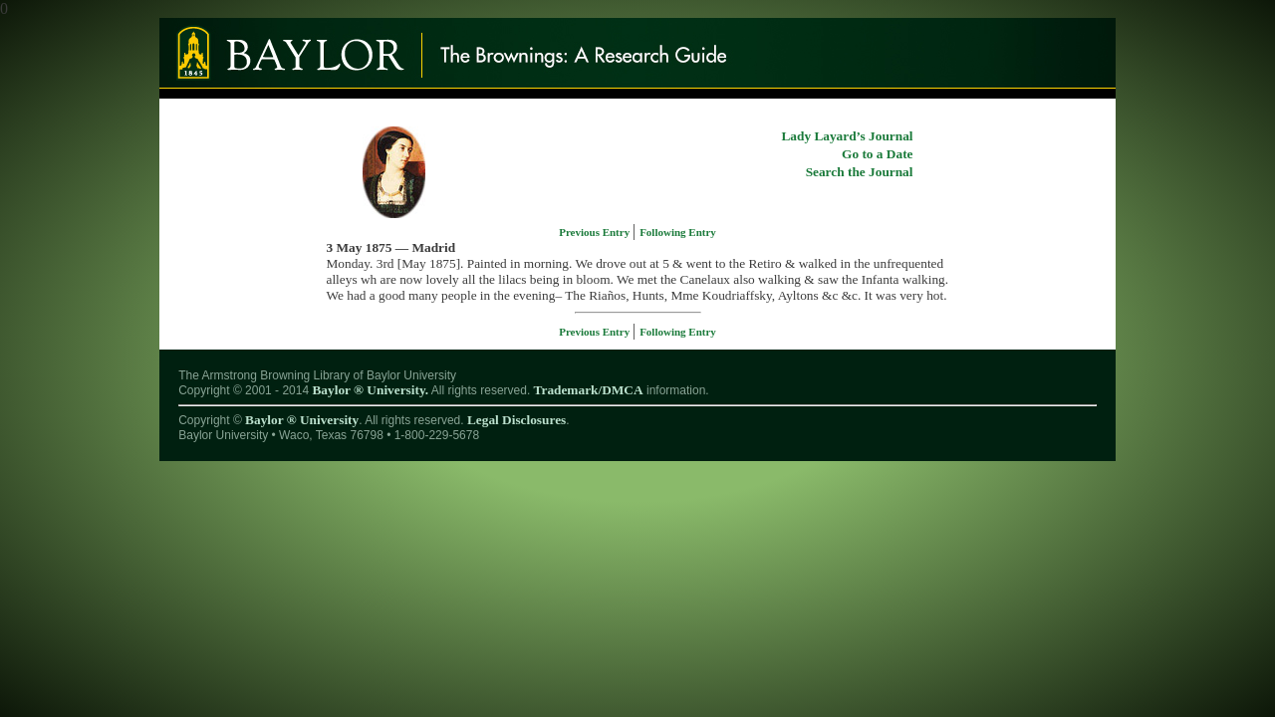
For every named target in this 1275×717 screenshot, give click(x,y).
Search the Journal (859, 171)
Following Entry (677, 232)
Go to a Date (877, 153)
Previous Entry (596, 232)
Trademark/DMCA (588, 389)
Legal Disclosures (516, 419)
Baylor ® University (302, 419)
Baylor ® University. (370, 389)
